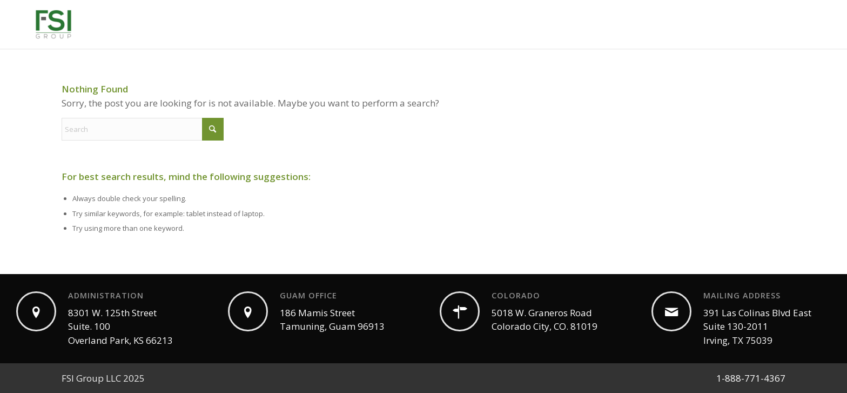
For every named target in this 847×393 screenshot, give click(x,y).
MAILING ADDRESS (742, 295)
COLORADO (516, 295)
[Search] (143, 129)
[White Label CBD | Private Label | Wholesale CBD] (53, 24)
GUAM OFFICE (308, 295)
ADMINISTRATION (106, 295)
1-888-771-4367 (750, 378)
